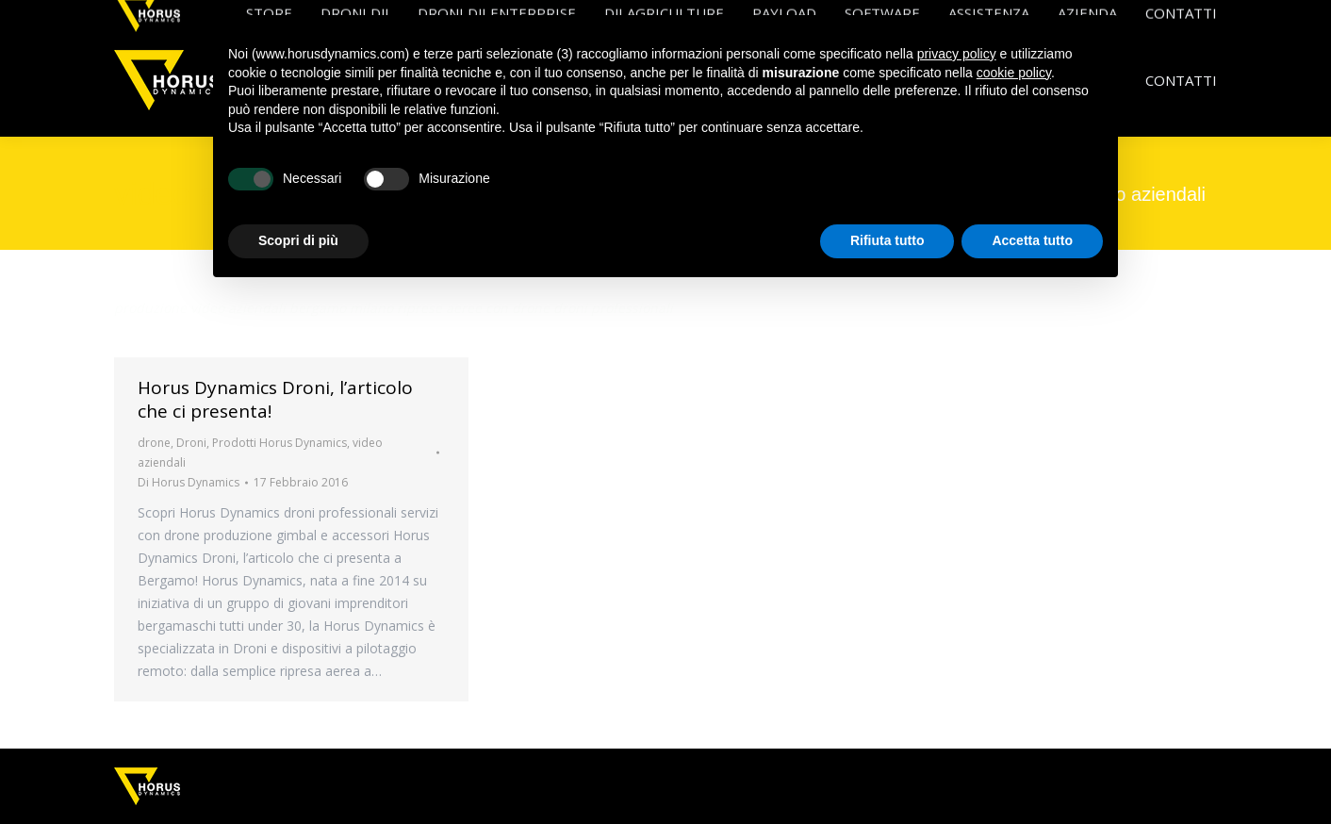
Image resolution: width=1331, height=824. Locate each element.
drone (154, 443)
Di (188, 482)
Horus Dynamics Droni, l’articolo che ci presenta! (275, 399)
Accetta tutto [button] (1032, 240)
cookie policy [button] (1014, 72)
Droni (191, 443)
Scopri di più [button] (298, 240)
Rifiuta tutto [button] (887, 240)
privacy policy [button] (956, 53)
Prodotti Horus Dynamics (279, 443)
